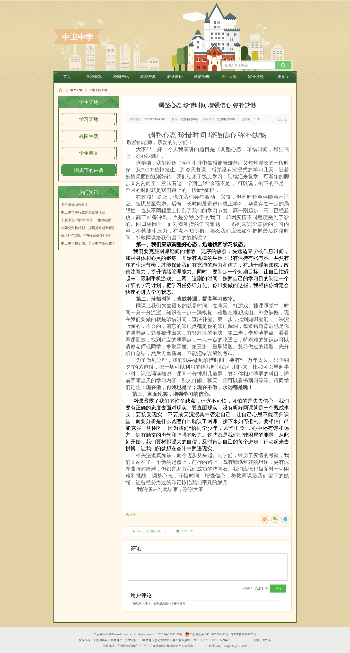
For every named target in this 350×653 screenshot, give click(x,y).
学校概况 (94, 77)
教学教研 (175, 77)
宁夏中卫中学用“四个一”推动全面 (86, 220)
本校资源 (148, 77)
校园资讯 (121, 77)
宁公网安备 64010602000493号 (206, 634)
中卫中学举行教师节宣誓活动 (83, 212)
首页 (67, 77)
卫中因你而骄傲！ (74, 204)
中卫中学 (77, 37)
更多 (283, 77)
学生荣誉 (88, 153)
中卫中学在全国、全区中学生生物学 (88, 243)
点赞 (130, 515)
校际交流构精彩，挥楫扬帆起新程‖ (87, 228)
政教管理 (202, 77)
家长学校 (256, 77)
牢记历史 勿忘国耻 (150, 531)
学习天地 (88, 119)
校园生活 (88, 136)
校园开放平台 (263, 640)
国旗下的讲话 (88, 170)
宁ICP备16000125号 (170, 634)
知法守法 (187, 531)
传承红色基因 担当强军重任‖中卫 (86, 235)
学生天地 (229, 77)
